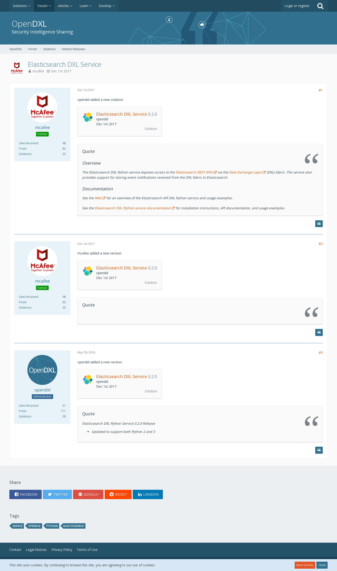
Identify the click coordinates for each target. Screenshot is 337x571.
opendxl (34, 526)
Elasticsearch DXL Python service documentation (133, 208)
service (17, 526)
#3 (321, 352)
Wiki (98, 198)
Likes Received (28, 143)
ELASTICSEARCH (73, 526)
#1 (321, 90)
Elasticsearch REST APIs (194, 172)
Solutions (25, 154)
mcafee (38, 71)
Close (322, 565)
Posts (22, 149)
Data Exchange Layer (245, 172)
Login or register (297, 6)
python (52, 526)
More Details (305, 565)
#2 (321, 243)
